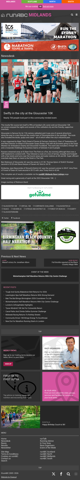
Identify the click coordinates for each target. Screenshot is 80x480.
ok (40, 7)
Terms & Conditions (9, 454)
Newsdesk (5, 441)
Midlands (10, 2)
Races (4, 443)
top (40, 332)
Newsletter (6, 448)
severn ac (16, 209)
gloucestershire (10, 212)
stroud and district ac (34, 209)
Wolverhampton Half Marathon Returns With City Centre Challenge (32, 302)
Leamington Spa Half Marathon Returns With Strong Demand (30, 295)
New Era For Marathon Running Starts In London (25, 321)
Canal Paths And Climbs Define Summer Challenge (26, 311)
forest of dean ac (56, 209)
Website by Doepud (9, 477)
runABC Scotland (47, 452)
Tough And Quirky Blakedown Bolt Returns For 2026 (26, 292)
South (71, 2)
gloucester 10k (9, 206)
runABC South (46, 458)
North (52, 2)
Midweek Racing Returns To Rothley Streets (23, 315)
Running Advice (47, 441)
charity (71, 209)
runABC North (46, 454)
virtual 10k (25, 206)
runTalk (43, 439)
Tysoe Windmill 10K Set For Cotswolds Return (24, 308)
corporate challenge (43, 206)
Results (4, 445)
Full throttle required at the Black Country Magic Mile (61, 263)
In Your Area (45, 443)
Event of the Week (48, 448)
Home (3, 439)
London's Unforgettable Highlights (19, 305)
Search (4, 461)
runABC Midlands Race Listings (51, 174)
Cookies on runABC (9, 456)
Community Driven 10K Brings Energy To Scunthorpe (26, 318)
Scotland (32, 2)
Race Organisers (47, 445)
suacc (5, 209)
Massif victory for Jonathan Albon (18, 261)
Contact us (6, 458)
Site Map (5, 452)
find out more (48, 6)
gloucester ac (63, 206)
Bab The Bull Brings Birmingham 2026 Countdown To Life (28, 298)
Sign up (8, 364)
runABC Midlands (47, 456)
